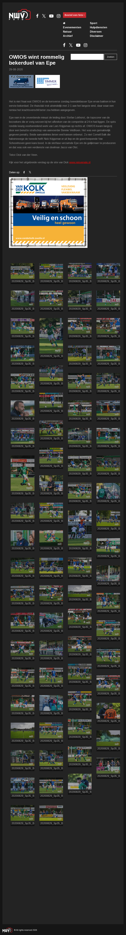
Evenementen (72, 27)
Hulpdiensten (98, 27)
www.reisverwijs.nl (79, 162)
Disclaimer (96, 36)
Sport (93, 23)
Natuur (67, 31)
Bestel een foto (74, 15)
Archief (68, 36)
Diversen (96, 31)
